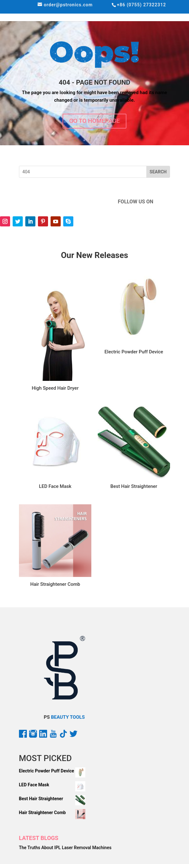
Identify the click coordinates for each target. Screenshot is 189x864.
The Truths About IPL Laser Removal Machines (65, 847)
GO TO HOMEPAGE (94, 120)
